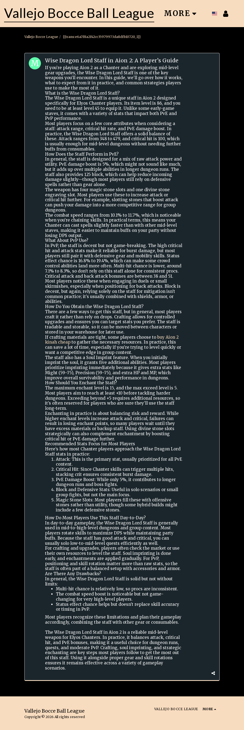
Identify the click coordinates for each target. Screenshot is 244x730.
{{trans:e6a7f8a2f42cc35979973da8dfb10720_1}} (102, 37)
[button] (238, 13)
